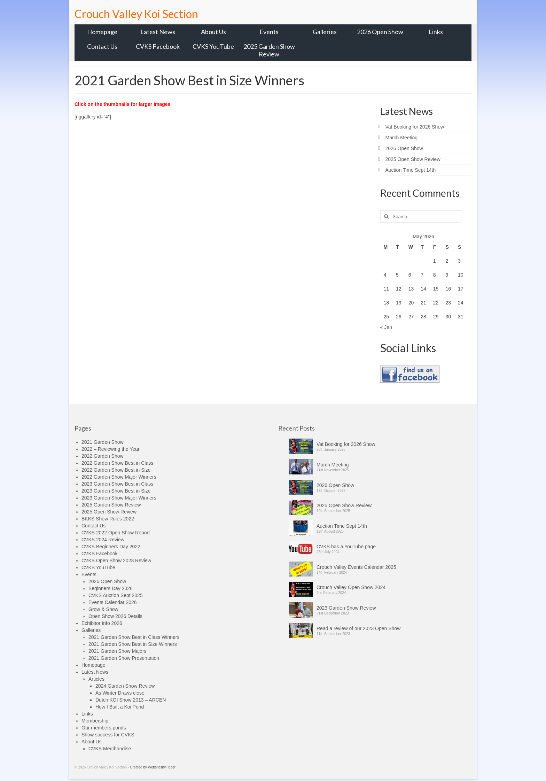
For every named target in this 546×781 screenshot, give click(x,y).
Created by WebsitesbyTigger (153, 767)
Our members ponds (103, 727)
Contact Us (93, 525)
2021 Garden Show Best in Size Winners (132, 644)
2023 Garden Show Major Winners (118, 498)
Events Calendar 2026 (112, 602)
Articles (96, 679)
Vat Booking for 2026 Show (414, 127)
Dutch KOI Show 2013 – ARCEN (130, 700)
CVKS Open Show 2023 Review (116, 560)
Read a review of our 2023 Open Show (358, 628)
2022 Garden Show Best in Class (117, 463)
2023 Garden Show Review (346, 608)
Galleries (91, 630)
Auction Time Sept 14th (410, 170)
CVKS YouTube (98, 567)
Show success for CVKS (107, 734)
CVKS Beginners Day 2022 (110, 546)
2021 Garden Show (102, 442)
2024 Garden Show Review (125, 686)
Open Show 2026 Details (115, 616)
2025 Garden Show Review (111, 505)
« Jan (386, 327)
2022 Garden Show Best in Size (115, 470)
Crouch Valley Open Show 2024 (351, 587)
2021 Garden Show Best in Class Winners (133, 637)
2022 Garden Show (102, 456)
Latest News (94, 672)
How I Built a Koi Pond (119, 707)
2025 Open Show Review (412, 159)
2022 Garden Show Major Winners (118, 477)
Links (87, 714)
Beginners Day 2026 (110, 588)
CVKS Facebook (99, 553)
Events (88, 574)
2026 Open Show (404, 148)
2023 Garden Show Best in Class (117, 484)
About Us (91, 741)
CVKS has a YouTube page (346, 546)
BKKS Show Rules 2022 (107, 518)
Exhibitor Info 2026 (101, 623)
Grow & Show (103, 609)
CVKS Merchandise (109, 748)
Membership (94, 721)
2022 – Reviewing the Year (110, 449)
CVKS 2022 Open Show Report (115, 532)
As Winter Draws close (120, 693)
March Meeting (401, 137)
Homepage (93, 665)
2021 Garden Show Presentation (123, 658)
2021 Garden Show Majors (117, 651)
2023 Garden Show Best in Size (115, 491)
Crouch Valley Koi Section (136, 14)
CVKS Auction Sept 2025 (115, 595)
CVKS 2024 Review (102, 539)
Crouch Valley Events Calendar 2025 (356, 567)
